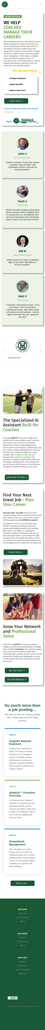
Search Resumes (22, 917)
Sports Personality (22, 970)
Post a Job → (22, 883)
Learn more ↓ (16, 101)
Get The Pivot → (17, 670)
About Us (22, 974)
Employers (22, 962)
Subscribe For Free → (16, 477)
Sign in (22, 921)
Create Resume (22, 942)
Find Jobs (22, 938)
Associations (22, 966)
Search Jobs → (16, 552)
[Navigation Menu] (41, 4)
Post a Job (22, 913)
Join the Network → (16, 679)
